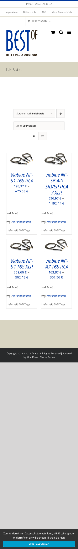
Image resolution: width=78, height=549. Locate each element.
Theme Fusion (47, 357)
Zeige (26, 126)
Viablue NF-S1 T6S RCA (21, 177)
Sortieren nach (30, 113)
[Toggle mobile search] (61, 32)
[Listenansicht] (42, 136)
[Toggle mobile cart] (53, 32)
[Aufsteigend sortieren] (60, 113)
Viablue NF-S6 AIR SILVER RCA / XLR (56, 183)
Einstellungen (38, 543)
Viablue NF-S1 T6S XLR (21, 264)
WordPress (32, 357)
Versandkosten (21, 221)
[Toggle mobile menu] (69, 32)
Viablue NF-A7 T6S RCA (56, 264)
